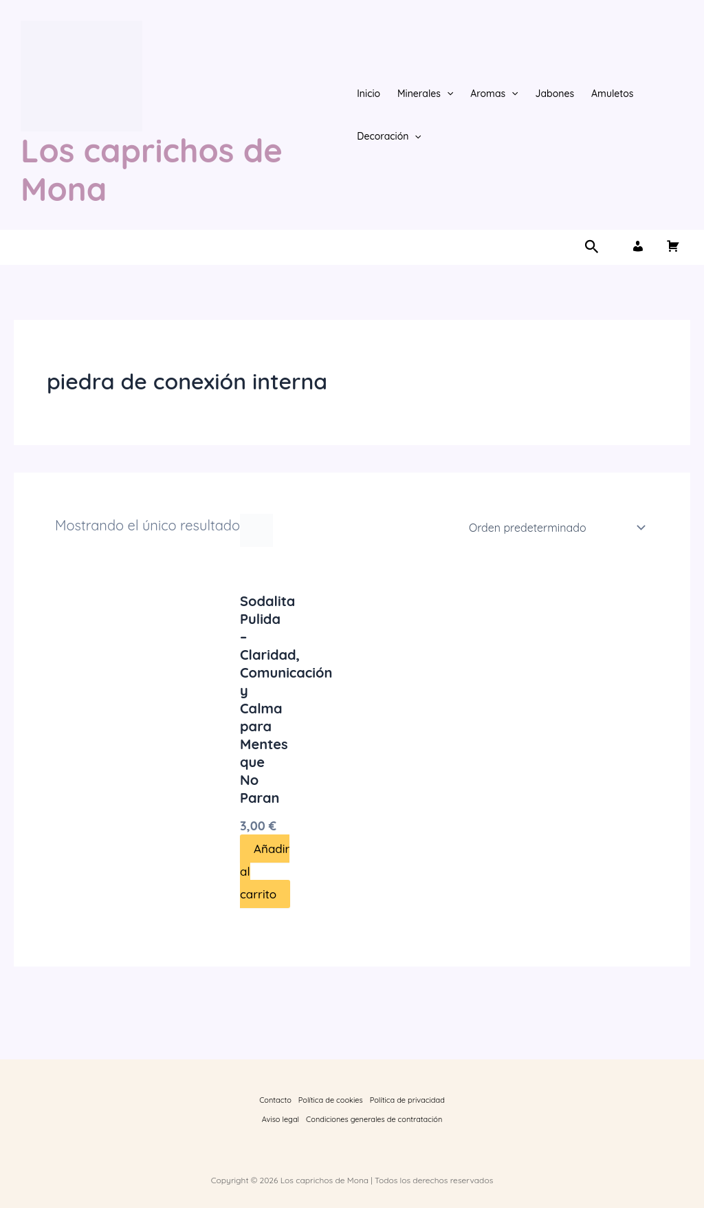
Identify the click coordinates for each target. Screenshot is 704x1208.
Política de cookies (330, 1100)
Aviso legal (280, 1119)
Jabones (555, 93)
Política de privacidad (407, 1100)
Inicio (368, 93)
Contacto (275, 1100)
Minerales (425, 93)
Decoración (389, 136)
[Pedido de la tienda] (554, 527)
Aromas (494, 93)
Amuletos (612, 93)
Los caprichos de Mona (152, 169)
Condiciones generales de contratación (374, 1119)
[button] (447, 93)
